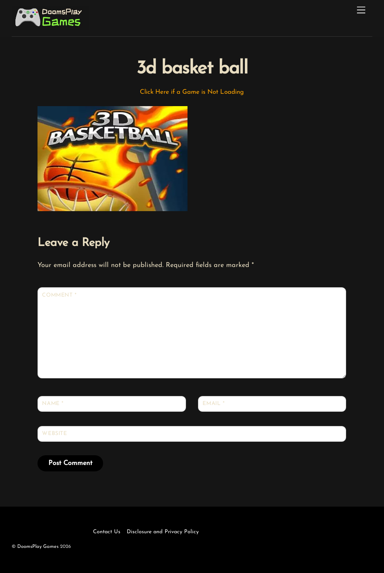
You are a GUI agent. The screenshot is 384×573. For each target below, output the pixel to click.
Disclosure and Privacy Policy (163, 532)
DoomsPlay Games (37, 546)
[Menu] (361, 10)
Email (213, 403)
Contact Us (106, 532)
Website (54, 433)
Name (52, 403)
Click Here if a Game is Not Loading (192, 92)
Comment (59, 295)
